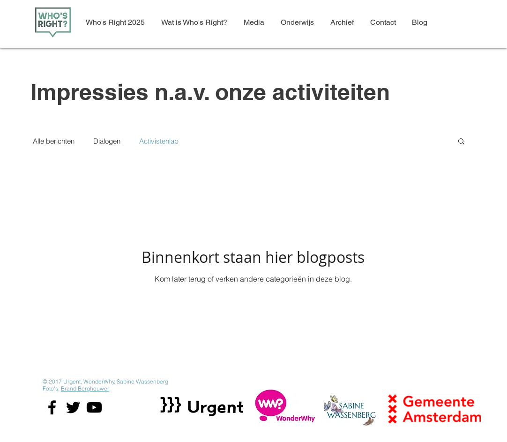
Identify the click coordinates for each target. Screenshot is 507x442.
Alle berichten (54, 141)
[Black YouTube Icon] (94, 407)
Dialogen (106, 141)
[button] (461, 142)
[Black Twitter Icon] (73, 407)
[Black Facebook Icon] (52, 407)
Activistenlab (159, 141)
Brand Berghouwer (85, 388)
